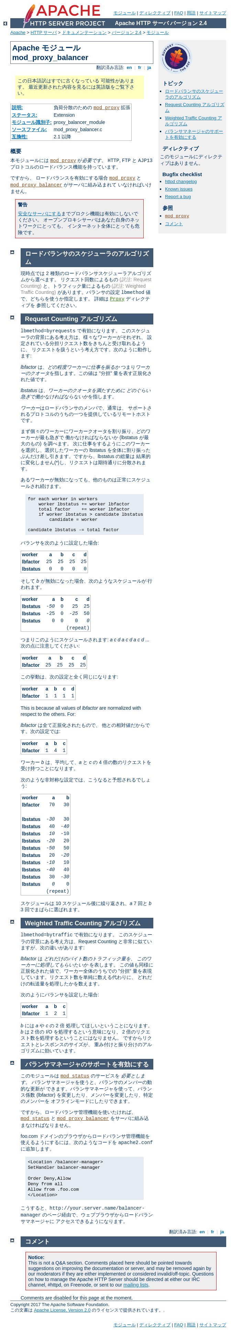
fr (140, 67)
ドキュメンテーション (84, 32)
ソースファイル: (29, 129)
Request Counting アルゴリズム (71, 319)
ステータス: (24, 115)
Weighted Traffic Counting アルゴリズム (83, 923)
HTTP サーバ (44, 32)
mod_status (74, 1076)
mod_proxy (107, 108)
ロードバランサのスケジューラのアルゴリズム (194, 94)
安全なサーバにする (39, 213)
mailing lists (135, 1285)
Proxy (117, 299)
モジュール (124, 12)
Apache (17, 32)
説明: (17, 107)
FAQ (178, 12)
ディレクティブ (154, 12)
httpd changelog (181, 181)
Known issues (178, 189)
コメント (174, 223)
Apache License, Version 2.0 (62, 1310)
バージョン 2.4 (127, 32)
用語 (191, 12)
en (129, 67)
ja (149, 67)
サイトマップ (212, 12)
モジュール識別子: (32, 122)
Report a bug (178, 196)
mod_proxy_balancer (36, 185)
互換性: (20, 136)
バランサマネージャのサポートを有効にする (194, 134)
